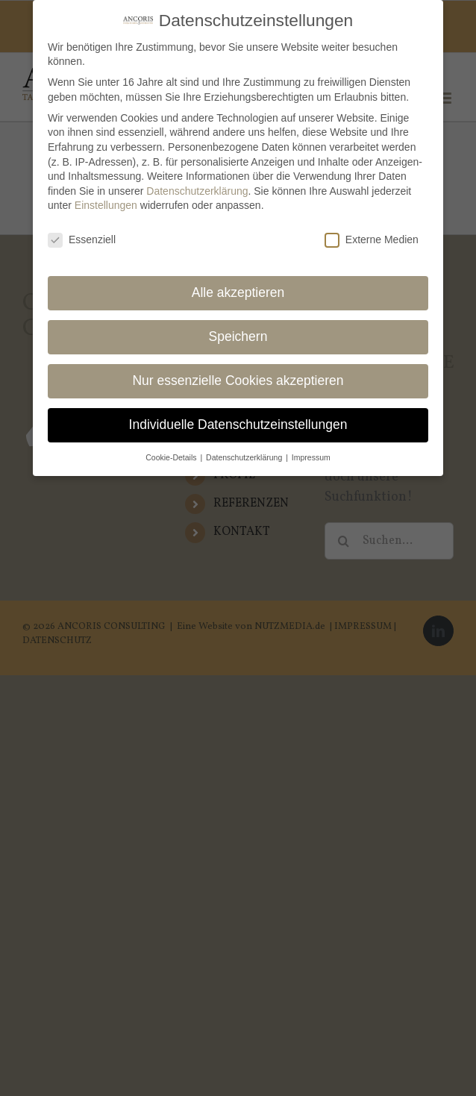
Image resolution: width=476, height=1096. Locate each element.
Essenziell (82, 235)
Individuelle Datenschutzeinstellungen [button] (238, 419)
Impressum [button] (311, 452)
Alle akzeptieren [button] (238, 288)
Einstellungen (106, 201)
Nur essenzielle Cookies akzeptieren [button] (237, 376)
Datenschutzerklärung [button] (245, 452)
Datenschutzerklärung (197, 186)
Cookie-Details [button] (171, 452)
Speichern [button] (238, 332)
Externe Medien (372, 235)
